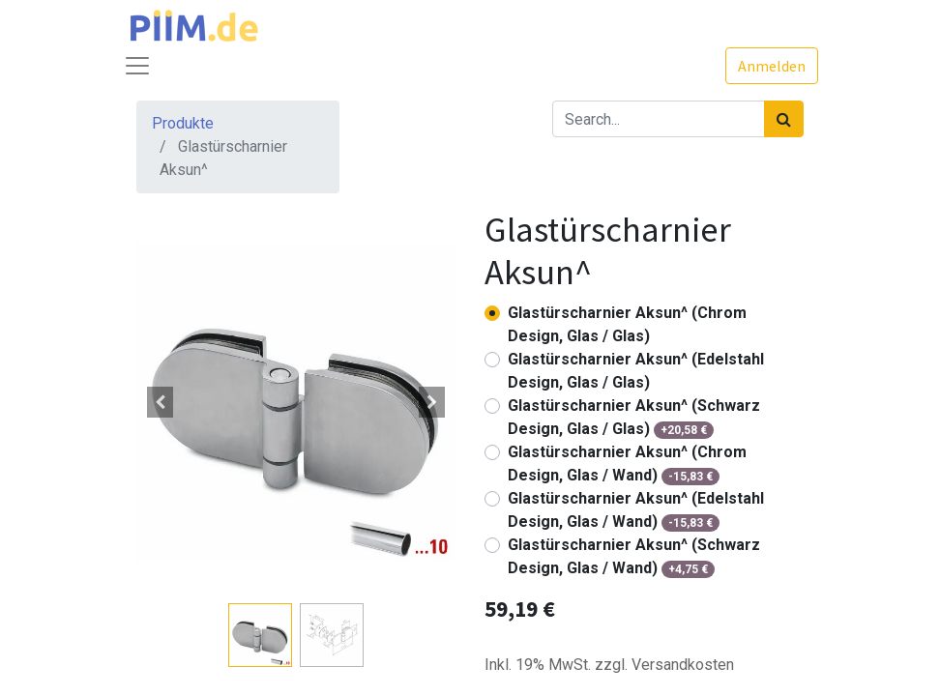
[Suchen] (784, 119)
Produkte (183, 123)
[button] (160, 402)
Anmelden (772, 65)
